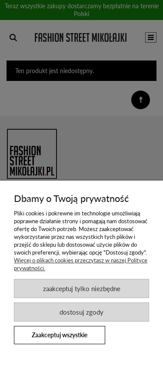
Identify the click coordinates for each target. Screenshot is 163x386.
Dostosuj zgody (81, 312)
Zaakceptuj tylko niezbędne (81, 288)
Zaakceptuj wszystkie (59, 335)
